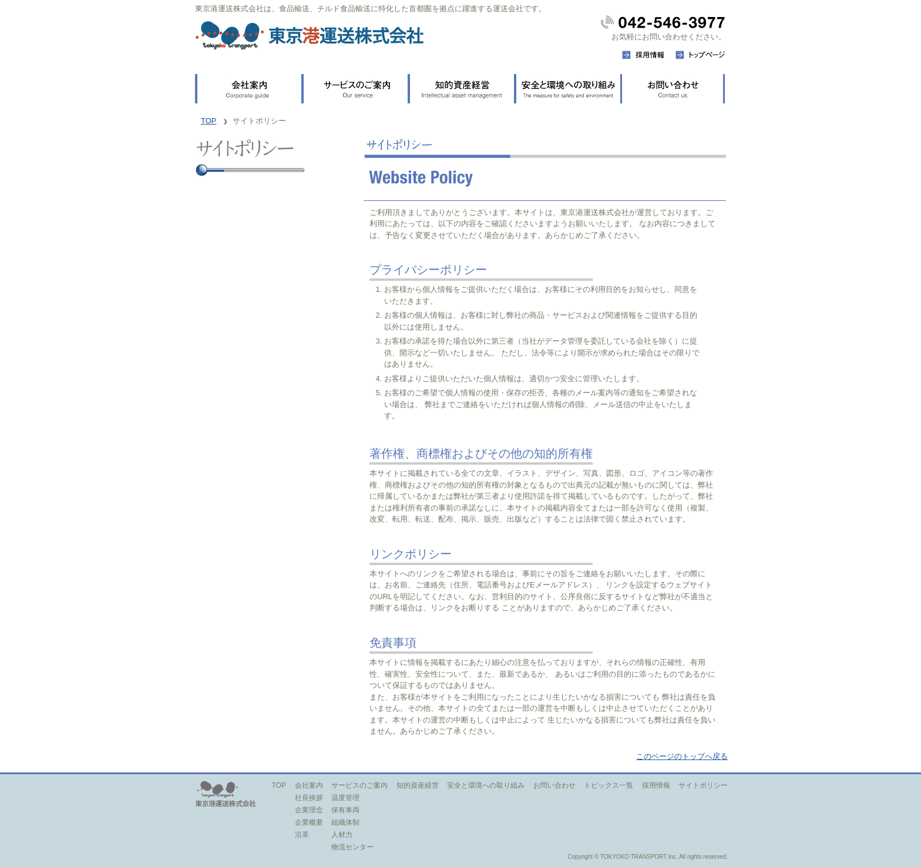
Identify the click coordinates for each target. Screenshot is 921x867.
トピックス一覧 (608, 785)
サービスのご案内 (359, 785)
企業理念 (309, 810)
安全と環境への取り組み (486, 785)
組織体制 (345, 822)
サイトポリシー (703, 785)
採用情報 (656, 785)
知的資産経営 (417, 785)
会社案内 (309, 785)
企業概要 (309, 822)
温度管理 (345, 798)
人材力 (341, 835)
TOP (209, 120)
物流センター (352, 847)
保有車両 (345, 810)
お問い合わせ (554, 785)
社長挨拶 (309, 798)
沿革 (302, 835)
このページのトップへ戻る (682, 756)
